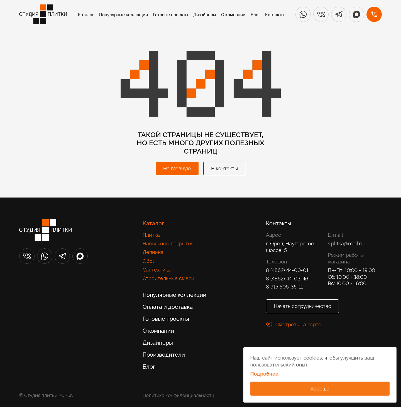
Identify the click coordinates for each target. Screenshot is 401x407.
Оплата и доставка (168, 306)
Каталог (86, 14)
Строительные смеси (168, 278)
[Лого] (43, 14)
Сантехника (157, 269)
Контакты (274, 14)
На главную (177, 167)
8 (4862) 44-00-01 (287, 270)
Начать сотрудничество (302, 305)
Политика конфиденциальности (178, 395)
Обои (149, 260)
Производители (164, 354)
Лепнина (153, 251)
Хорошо (319, 387)
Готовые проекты (170, 14)
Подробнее (264, 374)
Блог (255, 14)
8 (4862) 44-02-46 (287, 278)
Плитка (151, 234)
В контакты (224, 167)
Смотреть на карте (293, 324)
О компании (233, 14)
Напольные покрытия (168, 243)
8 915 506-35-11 (284, 286)
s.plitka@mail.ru (346, 243)
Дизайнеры (204, 14)
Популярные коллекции (123, 14)
